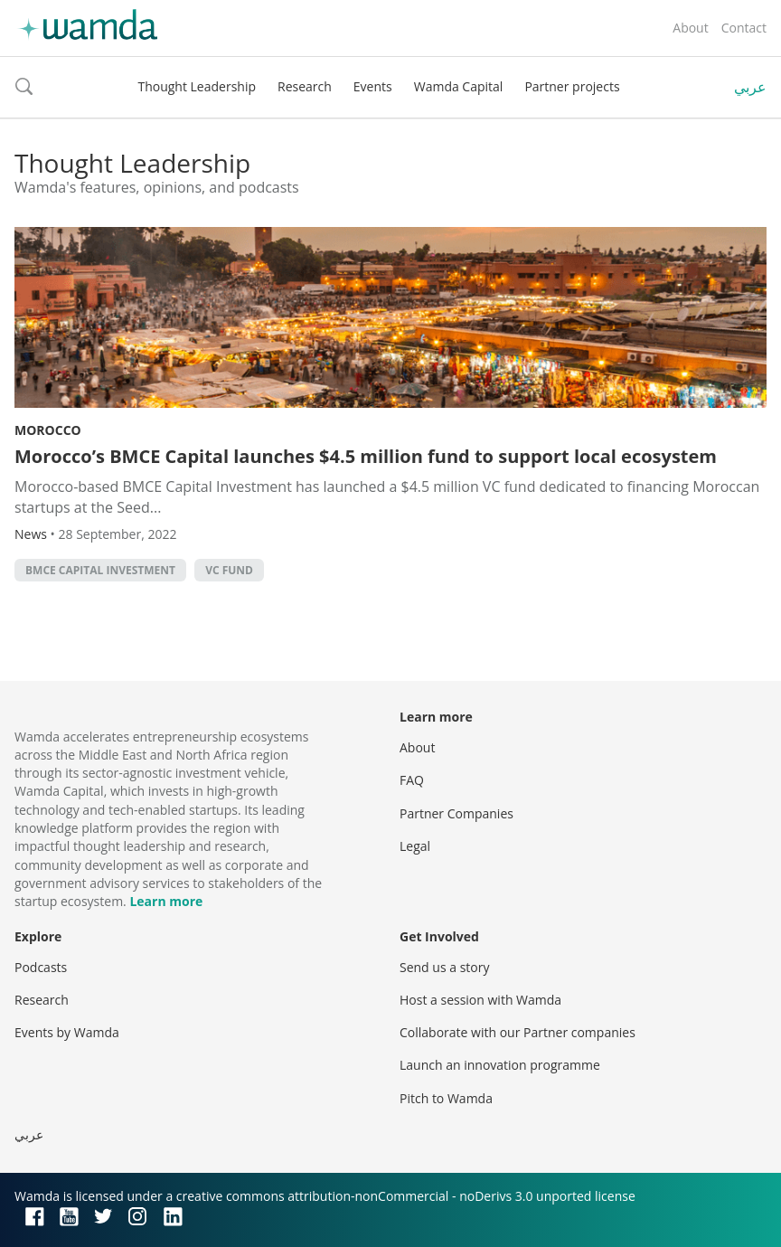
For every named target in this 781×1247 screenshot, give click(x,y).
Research (305, 86)
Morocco (47, 430)
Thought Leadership (196, 86)
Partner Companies (456, 813)
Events (372, 86)
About (690, 27)
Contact (744, 27)
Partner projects (571, 86)
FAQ (412, 780)
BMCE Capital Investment (100, 570)
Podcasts (40, 967)
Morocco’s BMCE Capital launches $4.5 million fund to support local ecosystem (365, 456)
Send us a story (444, 967)
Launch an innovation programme (500, 1064)
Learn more (165, 901)
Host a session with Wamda (480, 999)
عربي (750, 87)
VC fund (229, 570)
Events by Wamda (66, 1032)
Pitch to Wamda (446, 1098)
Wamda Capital (458, 86)
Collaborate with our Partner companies (517, 1032)
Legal (415, 846)
